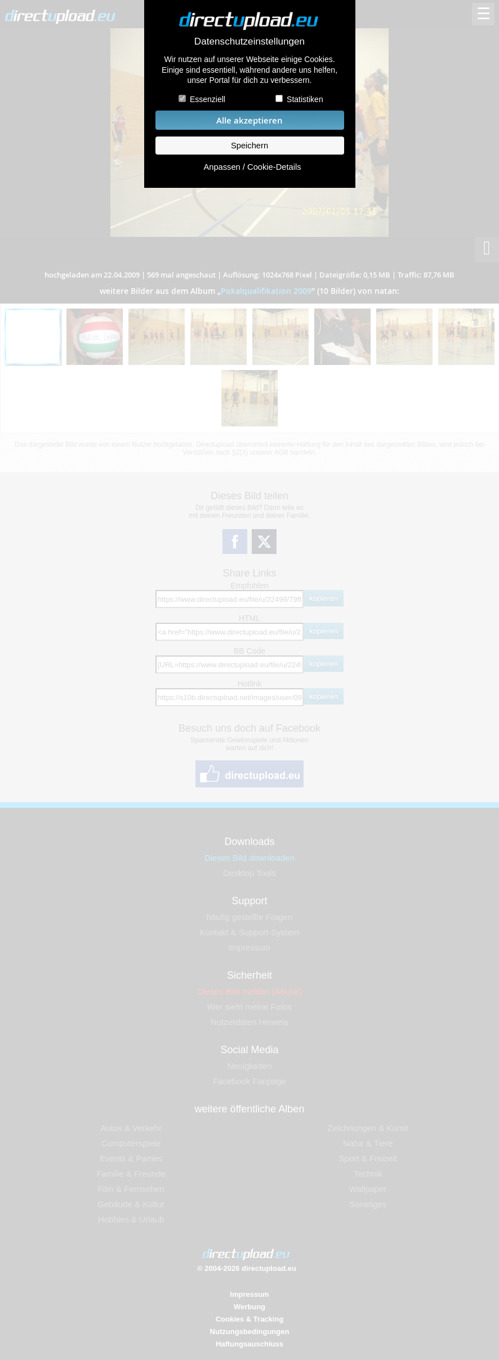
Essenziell (207, 99)
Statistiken (305, 99)
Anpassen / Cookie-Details (252, 166)
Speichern (249, 145)
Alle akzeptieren (249, 120)
